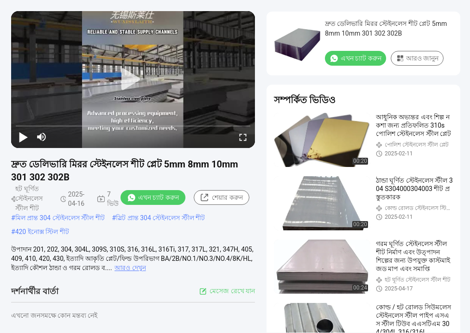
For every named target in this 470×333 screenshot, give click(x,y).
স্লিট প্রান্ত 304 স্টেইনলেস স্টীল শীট (160, 218)
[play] (133, 79)
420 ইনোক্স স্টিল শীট (42, 231)
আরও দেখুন (130, 267)
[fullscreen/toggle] (243, 137)
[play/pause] (23, 137)
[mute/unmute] (41, 137)
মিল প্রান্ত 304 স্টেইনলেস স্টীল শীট (60, 218)
